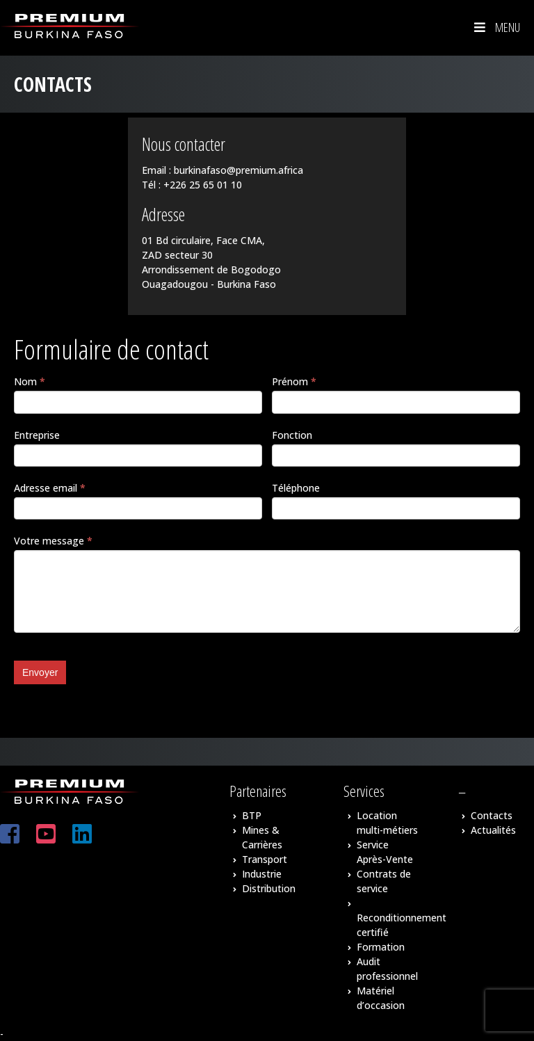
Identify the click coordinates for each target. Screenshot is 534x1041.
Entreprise (37, 435)
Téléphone (296, 487)
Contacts (491, 815)
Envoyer (40, 672)
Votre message (53, 540)
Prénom (294, 381)
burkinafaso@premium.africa (238, 170)
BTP (251, 815)
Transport (264, 859)
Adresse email (50, 487)
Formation (381, 946)
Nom (29, 381)
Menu (495, 27)
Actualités (493, 830)
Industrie (262, 873)
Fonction (292, 435)
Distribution (269, 888)
